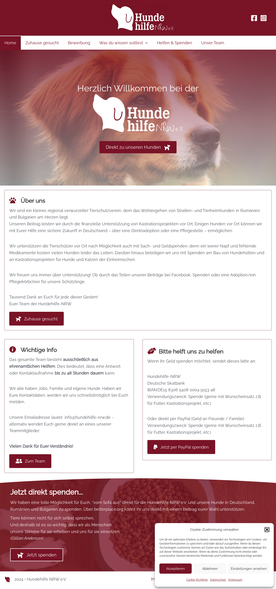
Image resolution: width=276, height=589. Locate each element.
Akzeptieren (175, 569)
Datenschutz (218, 579)
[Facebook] (254, 18)
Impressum (235, 579)
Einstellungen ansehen (249, 569)
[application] (142, 43)
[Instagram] (263, 18)
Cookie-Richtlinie (197, 579)
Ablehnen (210, 569)
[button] (267, 529)
